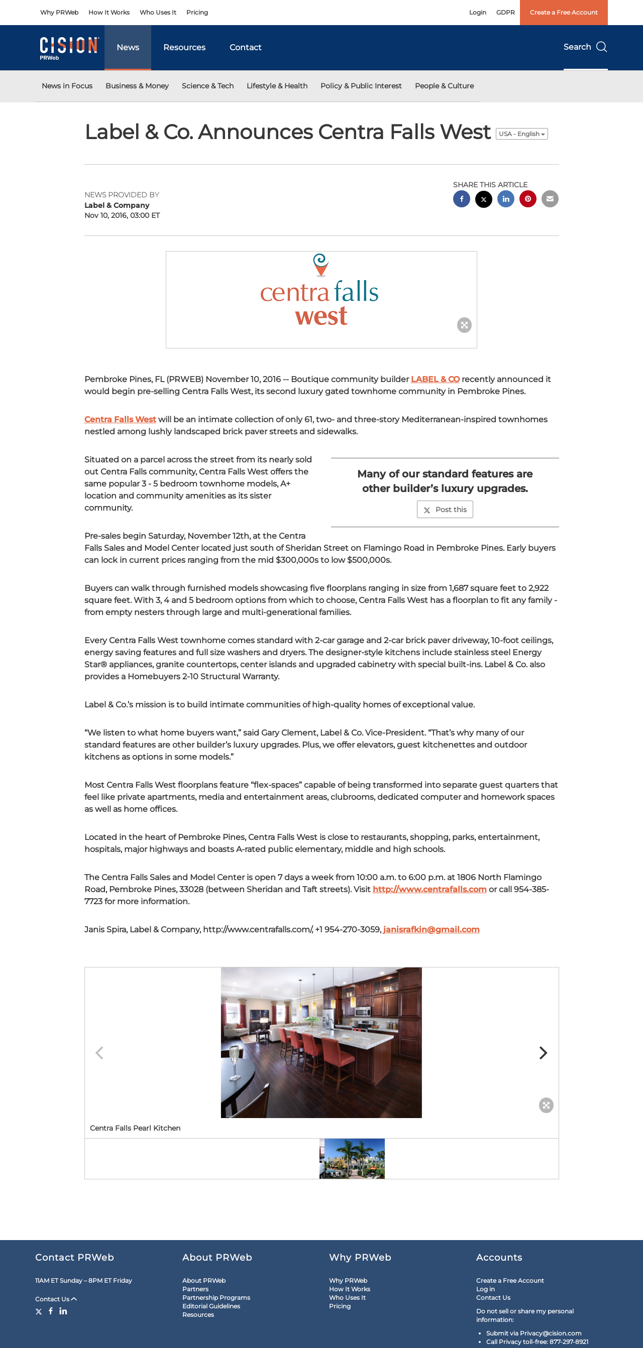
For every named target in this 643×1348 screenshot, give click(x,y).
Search (586, 47)
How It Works (109, 12)
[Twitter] (40, 1311)
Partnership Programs (216, 1297)
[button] (321, 290)
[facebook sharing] (461, 200)
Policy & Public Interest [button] (361, 85)
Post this (445, 509)
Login (477, 12)
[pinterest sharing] (528, 200)
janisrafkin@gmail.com (431, 929)
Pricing (197, 12)
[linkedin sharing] (505, 200)
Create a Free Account (564, 12)
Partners (195, 1289)
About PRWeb (204, 1280)
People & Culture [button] (444, 85)
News (128, 47)
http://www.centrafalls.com (430, 889)
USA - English (522, 134)
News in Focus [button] (67, 85)
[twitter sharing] (483, 200)
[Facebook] (50, 1311)
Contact (246, 47)
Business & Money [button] (137, 85)
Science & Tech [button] (208, 85)
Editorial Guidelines (211, 1306)
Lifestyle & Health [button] (277, 85)
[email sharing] (550, 200)
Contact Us (56, 1299)
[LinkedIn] (63, 1311)
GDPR (505, 12)
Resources (184, 47)
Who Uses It (158, 12)
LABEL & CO (435, 379)
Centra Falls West (120, 419)
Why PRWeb (59, 12)
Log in (485, 1289)
